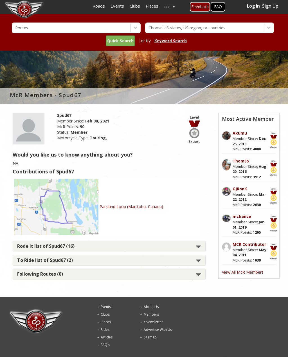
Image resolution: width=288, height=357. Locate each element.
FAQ (218, 6)
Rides (105, 329)
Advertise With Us (158, 329)
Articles (106, 337)
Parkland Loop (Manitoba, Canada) (131, 206)
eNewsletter (153, 322)
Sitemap (150, 337)
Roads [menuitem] (99, 6)
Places (106, 322)
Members (151, 314)
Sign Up (270, 6)
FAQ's (105, 344)
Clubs (105, 314)
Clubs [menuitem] (135, 6)
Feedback (200, 6)
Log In (253, 6)
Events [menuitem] (117, 6)
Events (106, 306)
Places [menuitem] (152, 6)
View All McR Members (243, 272)
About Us (151, 306)
